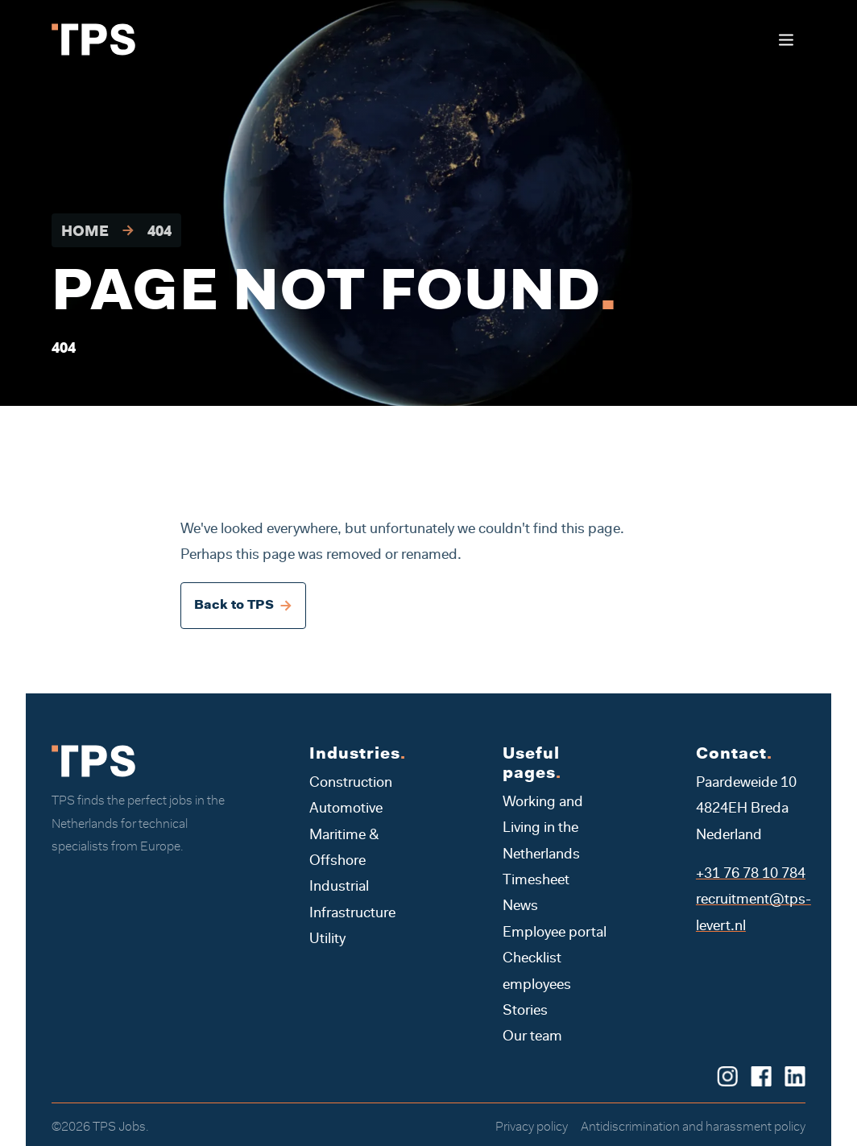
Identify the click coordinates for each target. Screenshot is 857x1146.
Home (85, 232)
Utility (327, 940)
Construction (350, 783)
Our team (532, 1037)
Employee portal (555, 933)
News (520, 907)
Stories (525, 1011)
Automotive (346, 809)
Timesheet (536, 881)
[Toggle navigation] (785, 40)
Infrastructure (352, 914)
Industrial (339, 887)
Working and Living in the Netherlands (543, 829)
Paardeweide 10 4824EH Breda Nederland (746, 809)
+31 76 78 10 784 (750, 874)
